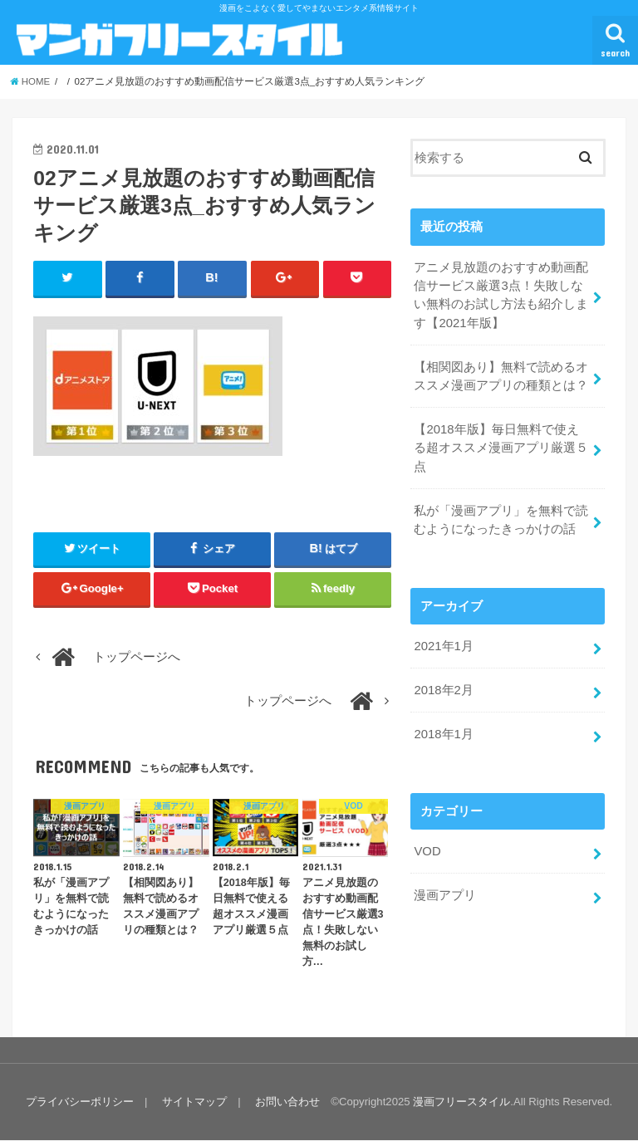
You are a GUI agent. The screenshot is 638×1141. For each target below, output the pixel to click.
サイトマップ (194, 1101)
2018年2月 (443, 689)
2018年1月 (443, 732)
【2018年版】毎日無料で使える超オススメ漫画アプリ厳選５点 (501, 447)
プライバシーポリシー (80, 1101)
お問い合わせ (287, 1101)
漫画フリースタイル (461, 1101)
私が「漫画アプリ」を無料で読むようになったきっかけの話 (501, 519)
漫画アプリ (445, 893)
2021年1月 (443, 645)
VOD (427, 849)
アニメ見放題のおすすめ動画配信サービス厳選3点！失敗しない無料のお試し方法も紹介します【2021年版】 (501, 295)
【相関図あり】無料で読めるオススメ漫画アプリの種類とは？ (501, 375)
